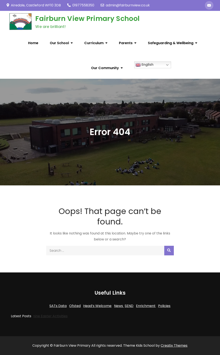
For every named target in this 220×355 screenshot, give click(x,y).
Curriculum (94, 43)
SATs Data (58, 305)
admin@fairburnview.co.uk (125, 5)
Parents (126, 43)
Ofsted (75, 305)
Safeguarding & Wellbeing (170, 43)
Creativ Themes (174, 345)
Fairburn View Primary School (87, 18)
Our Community (105, 67)
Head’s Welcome (97, 305)
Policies (164, 305)
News (119, 305)
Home (33, 43)
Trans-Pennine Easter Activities (35, 316)
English (144, 64)
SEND (129, 305)
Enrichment (146, 305)
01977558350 (80, 5)
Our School (59, 43)
